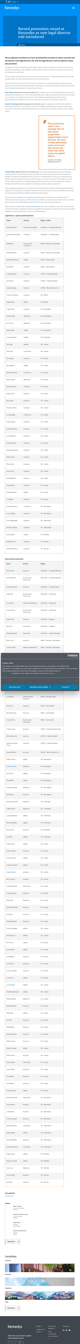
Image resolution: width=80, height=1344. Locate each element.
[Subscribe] (15, 1325)
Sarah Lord (10, 1168)
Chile (6, 1283)
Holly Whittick (11, 935)
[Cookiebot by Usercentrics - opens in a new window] (69, 655)
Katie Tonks (10, 323)
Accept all (65, 687)
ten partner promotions (33, 197)
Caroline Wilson (10, 172)
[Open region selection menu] (11, 2)
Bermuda (8, 1274)
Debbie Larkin (11, 393)
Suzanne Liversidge (11, 104)
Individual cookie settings (40, 687)
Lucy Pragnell (11, 985)
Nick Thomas (9, 92)
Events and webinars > (52, 1308)
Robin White (10, 471)
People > (39, 1307)
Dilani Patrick (10, 571)
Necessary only (14, 687)
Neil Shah (9, 1020)
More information (67, 681)
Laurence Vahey (11, 766)
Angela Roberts (11, 872)
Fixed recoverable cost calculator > (53, 1316)
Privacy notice (60, 673)
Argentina (8, 1279)
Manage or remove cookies (17, 1335)
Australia (39, 1265)
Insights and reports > (40, 1312)
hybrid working (32, 206)
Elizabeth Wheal (11, 408)
